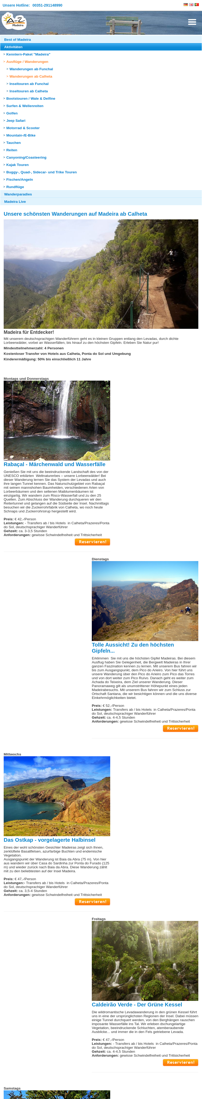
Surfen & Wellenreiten (24, 106)
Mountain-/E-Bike (21, 135)
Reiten (11, 150)
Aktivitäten (13, 47)
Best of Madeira (17, 40)
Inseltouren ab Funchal (29, 84)
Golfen (12, 113)
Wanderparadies (18, 194)
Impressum (11, 1092)
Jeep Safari (16, 121)
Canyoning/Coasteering (26, 157)
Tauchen (13, 143)
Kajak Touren (17, 165)
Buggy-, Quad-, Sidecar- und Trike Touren (41, 172)
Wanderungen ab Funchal (31, 69)
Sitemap (30, 1092)
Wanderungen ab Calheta (30, 76)
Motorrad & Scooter (23, 128)
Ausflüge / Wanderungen (27, 62)
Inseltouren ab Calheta (28, 91)
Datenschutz (51, 1092)
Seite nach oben (85, 1073)
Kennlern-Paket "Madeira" (28, 54)
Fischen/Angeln (19, 180)
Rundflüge (15, 187)
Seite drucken (119, 1073)
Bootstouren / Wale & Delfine (30, 98)
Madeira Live (15, 202)
